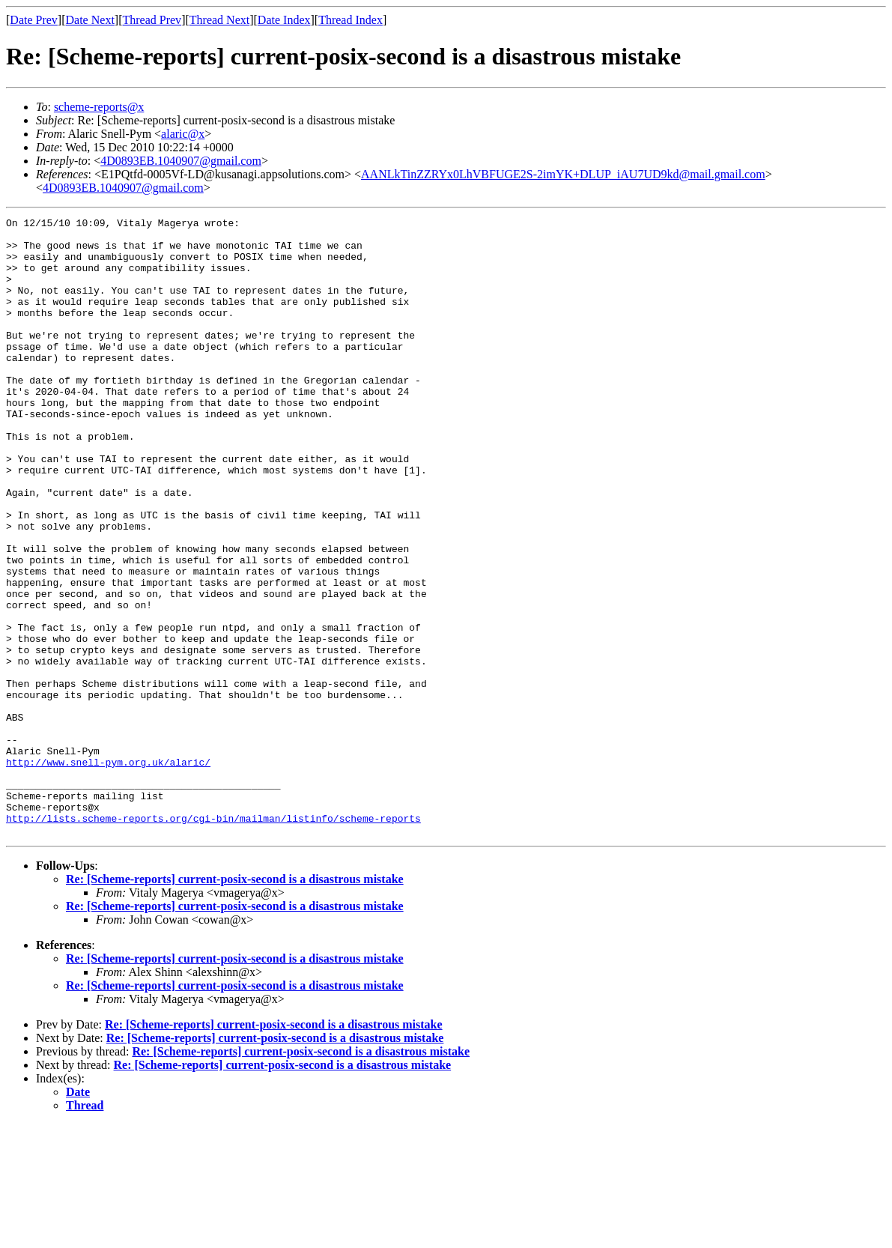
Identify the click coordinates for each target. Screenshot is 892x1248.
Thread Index (350, 19)
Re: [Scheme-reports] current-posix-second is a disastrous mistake (235, 1002)
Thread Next (219, 19)
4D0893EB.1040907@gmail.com (180, 160)
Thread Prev (151, 19)
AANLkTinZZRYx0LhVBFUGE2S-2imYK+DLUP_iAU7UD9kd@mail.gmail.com (563, 174)
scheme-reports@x (99, 106)
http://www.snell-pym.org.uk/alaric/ (108, 872)
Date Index (284, 19)
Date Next (90, 19)
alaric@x (182, 133)
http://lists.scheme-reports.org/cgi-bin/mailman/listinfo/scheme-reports (213, 939)
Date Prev (34, 19)
